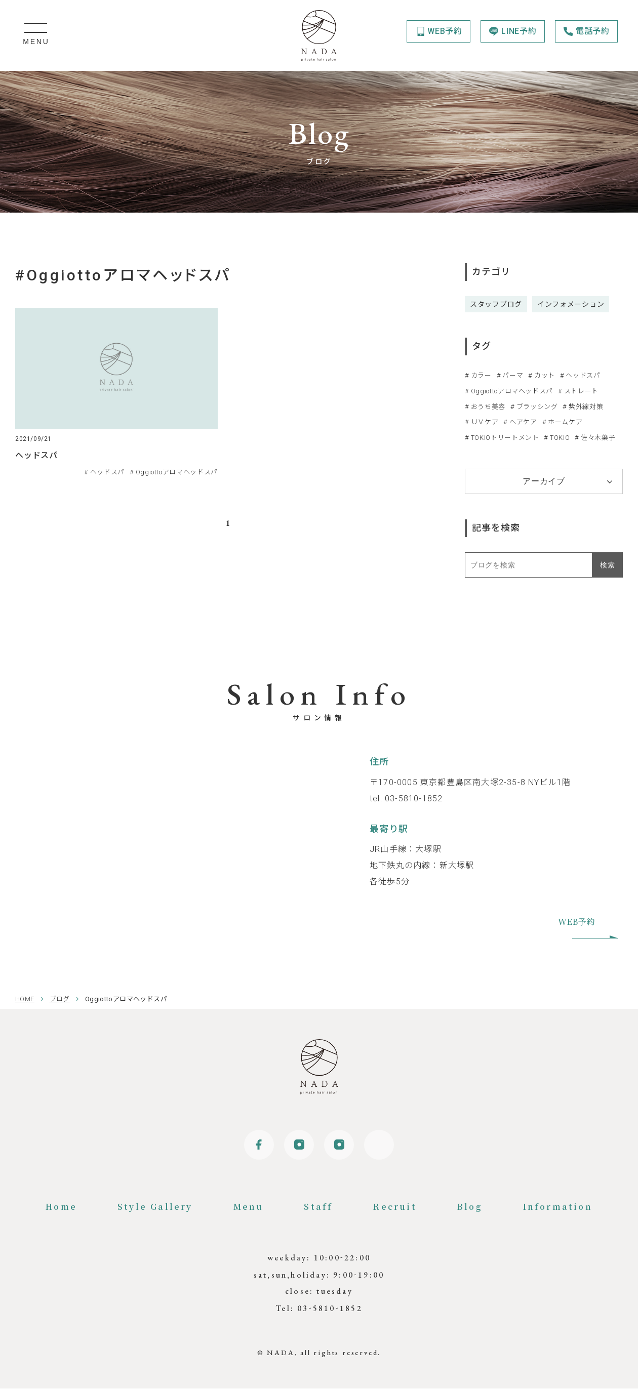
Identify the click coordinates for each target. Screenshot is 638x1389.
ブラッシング (537, 407)
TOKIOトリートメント (505, 437)
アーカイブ (544, 481)
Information (557, 1207)
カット (544, 375)
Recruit (394, 1207)
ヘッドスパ (583, 375)
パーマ (512, 375)
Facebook (258, 1145)
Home (61, 1207)
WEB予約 (444, 31)
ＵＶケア (485, 422)
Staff (318, 1207)
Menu (248, 1207)
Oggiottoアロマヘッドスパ (512, 391)
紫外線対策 (586, 407)
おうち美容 (488, 407)
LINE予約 (519, 31)
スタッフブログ (496, 304)
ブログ (60, 999)
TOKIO (560, 437)
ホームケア (565, 422)
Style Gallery (155, 1207)
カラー (481, 375)
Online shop (380, 1145)
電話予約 (593, 31)
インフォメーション (570, 304)
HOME (24, 999)
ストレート (581, 391)
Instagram (299, 1145)
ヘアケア (523, 422)
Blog (470, 1207)
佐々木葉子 (598, 437)
